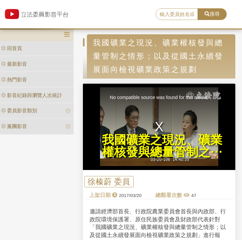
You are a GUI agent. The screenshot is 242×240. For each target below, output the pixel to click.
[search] (177, 14)
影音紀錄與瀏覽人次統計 (31, 95)
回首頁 (11, 48)
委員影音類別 (19, 110)
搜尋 (212, 14)
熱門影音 (14, 79)
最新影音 (14, 64)
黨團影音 (14, 126)
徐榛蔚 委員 (109, 181)
